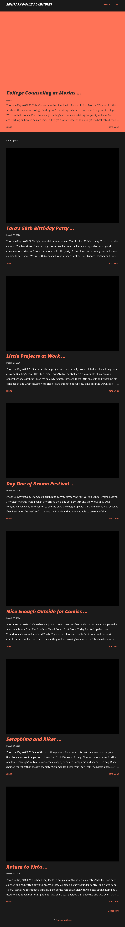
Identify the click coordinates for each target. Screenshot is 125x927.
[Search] (106, 4)
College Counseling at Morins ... (43, 92)
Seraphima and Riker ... (34, 739)
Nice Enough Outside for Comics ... (47, 611)
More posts (113, 911)
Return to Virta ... (27, 866)
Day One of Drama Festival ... (40, 483)
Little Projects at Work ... (36, 356)
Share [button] (9, 127)
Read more (114, 127)
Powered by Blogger (62, 920)
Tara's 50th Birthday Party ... (40, 228)
